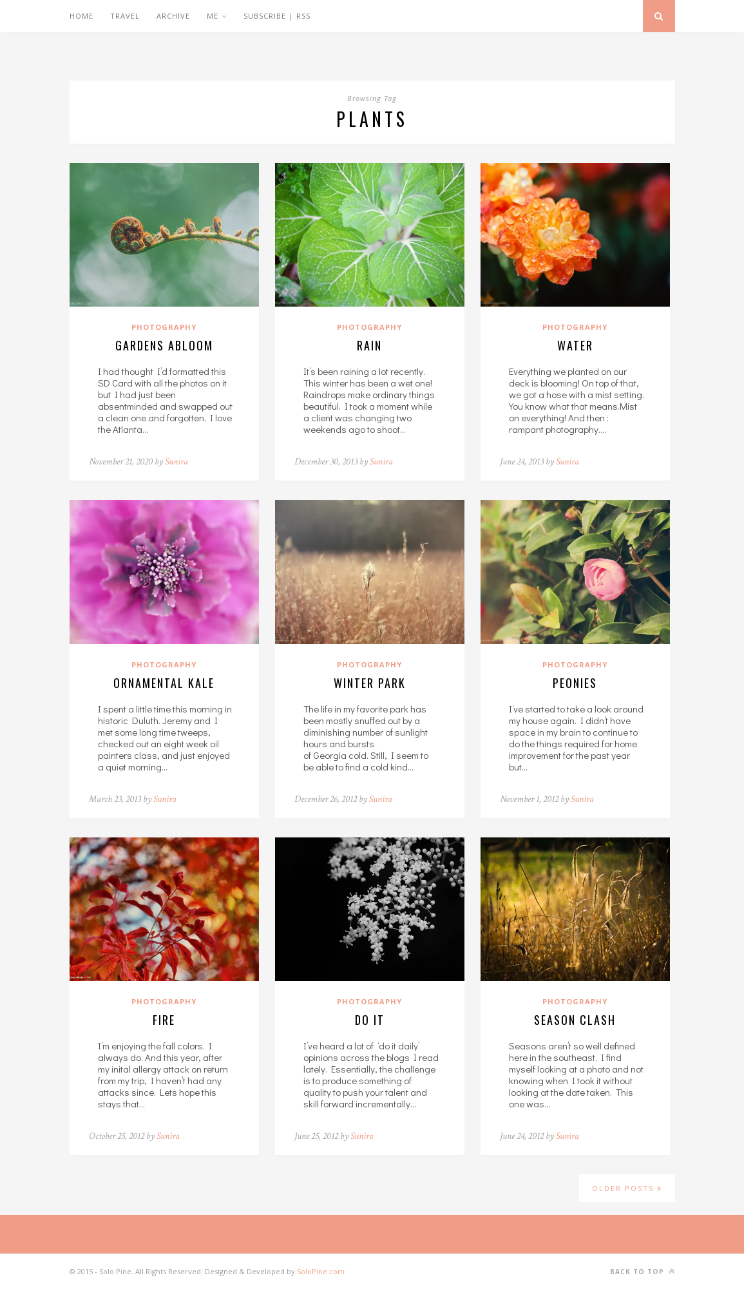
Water (575, 345)
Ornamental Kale (164, 682)
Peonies (575, 682)
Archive (173, 16)
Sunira (176, 461)
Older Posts (627, 1188)
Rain (369, 345)
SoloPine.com (321, 1271)
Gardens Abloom (164, 345)
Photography (163, 327)
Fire (164, 1019)
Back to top (642, 1271)
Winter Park (370, 682)
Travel (125, 16)
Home (81, 16)
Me (212, 16)
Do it (370, 1019)
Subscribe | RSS (276, 16)
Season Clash (575, 1019)
